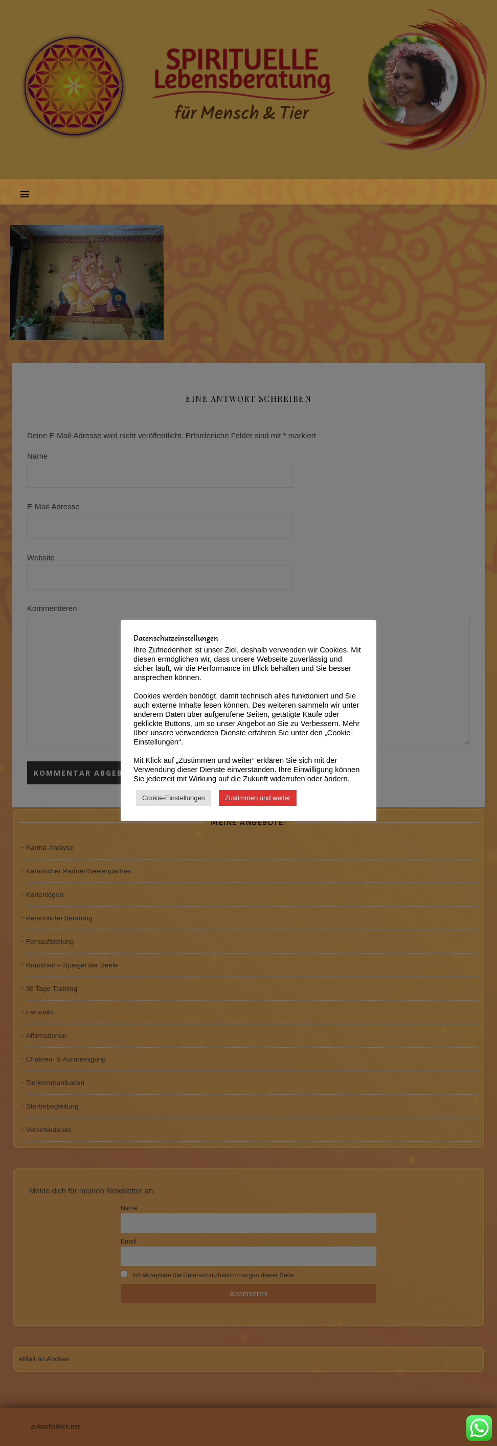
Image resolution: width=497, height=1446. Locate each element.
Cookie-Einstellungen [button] (173, 798)
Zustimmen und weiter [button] (257, 798)
